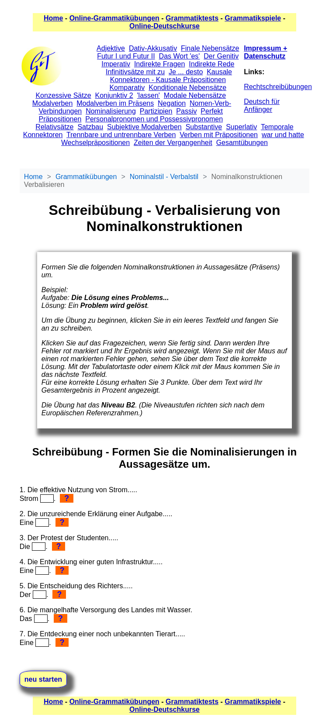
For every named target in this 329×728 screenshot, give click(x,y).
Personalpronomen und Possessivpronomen (154, 119)
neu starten (43, 679)
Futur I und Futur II (126, 56)
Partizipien (156, 111)
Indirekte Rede (211, 64)
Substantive (204, 127)
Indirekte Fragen (159, 64)
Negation (172, 103)
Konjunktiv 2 (114, 95)
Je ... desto (186, 72)
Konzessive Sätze (63, 95)
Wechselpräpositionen (95, 142)
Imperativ (115, 64)
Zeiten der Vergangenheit (173, 142)
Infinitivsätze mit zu (135, 72)
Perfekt (212, 111)
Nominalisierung (111, 111)
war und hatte (283, 134)
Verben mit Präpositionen (219, 134)
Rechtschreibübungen (278, 86)
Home (53, 18)
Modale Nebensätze (195, 95)
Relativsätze (54, 127)
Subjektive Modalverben (144, 127)
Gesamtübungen (242, 142)
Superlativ (241, 127)
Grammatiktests (192, 18)
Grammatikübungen (86, 176)
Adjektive (111, 48)
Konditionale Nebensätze (187, 87)
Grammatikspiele (253, 18)
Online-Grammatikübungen (114, 18)
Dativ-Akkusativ (153, 48)
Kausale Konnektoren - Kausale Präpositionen (171, 75)
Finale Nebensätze (210, 48)
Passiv (186, 111)
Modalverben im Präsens (115, 103)
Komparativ (127, 87)
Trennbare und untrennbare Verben (121, 134)
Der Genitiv (221, 56)
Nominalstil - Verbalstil (164, 176)
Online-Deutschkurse (164, 26)
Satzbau (90, 127)
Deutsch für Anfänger (262, 105)
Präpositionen (59, 119)
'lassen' (148, 95)
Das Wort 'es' (179, 56)
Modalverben (52, 103)
